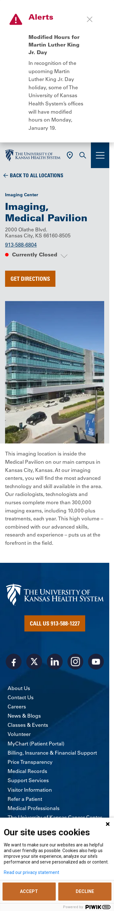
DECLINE (85, 891)
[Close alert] (89, 19)
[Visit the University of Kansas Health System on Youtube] (96, 661)
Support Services (28, 780)
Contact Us (21, 697)
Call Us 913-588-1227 (55, 623)
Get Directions (30, 278)
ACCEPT (29, 891)
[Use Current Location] (69, 155)
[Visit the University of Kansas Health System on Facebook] (14, 661)
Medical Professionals (34, 808)
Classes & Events (28, 725)
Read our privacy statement (31, 872)
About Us (19, 688)
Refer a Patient (25, 799)
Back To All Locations (36, 175)
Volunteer (19, 734)
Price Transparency (30, 762)
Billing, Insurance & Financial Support (52, 753)
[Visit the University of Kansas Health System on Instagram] (75, 661)
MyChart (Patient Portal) (36, 743)
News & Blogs (24, 716)
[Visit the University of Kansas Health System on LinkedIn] (55, 661)
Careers (17, 706)
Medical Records (27, 771)
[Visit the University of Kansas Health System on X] (34, 661)
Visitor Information (30, 790)
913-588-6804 (21, 245)
